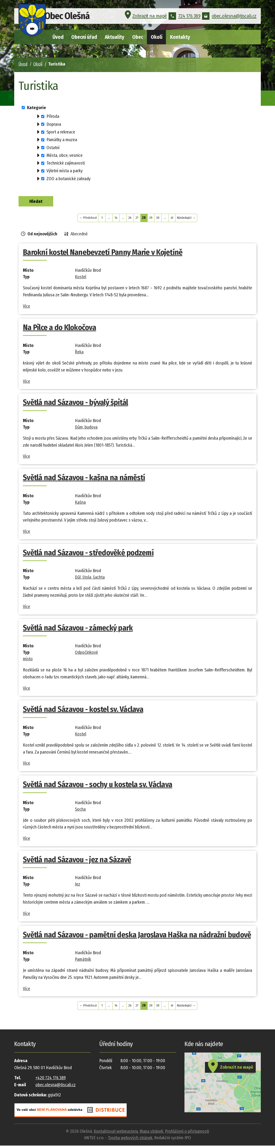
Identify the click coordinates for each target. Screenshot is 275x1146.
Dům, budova (86, 427)
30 (157, 218)
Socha (80, 809)
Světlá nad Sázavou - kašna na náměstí (84, 478)
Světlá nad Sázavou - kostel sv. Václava (83, 709)
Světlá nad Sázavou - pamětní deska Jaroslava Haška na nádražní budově (137, 935)
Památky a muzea (61, 139)
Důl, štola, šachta (90, 577)
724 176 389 (185, 18)
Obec (137, 37)
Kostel (80, 277)
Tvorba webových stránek (130, 1138)
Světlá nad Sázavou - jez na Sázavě (77, 860)
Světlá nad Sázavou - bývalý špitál (75, 402)
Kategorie (36, 107)
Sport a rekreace (60, 132)
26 (129, 218)
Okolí (156, 37)
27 (137, 218)
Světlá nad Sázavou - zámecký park (78, 628)
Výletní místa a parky (64, 170)
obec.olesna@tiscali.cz (229, 18)
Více (26, 306)
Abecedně (79, 234)
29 (150, 218)
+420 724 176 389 (50, 1078)
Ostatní (52, 147)
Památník (83, 959)
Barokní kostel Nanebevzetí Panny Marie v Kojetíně (102, 252)
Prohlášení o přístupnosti (187, 1131)
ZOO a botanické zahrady (68, 178)
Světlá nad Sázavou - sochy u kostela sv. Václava (97, 784)
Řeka (79, 352)
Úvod (58, 37)
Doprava (53, 124)
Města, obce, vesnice (64, 155)
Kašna (80, 502)
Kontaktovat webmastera (116, 1131)
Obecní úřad (84, 37)
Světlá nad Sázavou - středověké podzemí (88, 553)
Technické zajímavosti (65, 163)
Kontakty (180, 37)
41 (172, 218)
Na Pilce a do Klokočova (59, 327)
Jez (77, 884)
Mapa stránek (151, 1131)
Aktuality (114, 37)
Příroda (52, 116)
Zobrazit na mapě (145, 18)
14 (116, 218)
